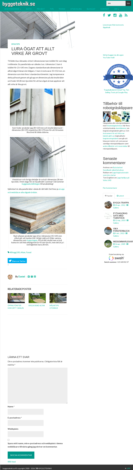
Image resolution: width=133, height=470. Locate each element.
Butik (29, 9)
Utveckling (76, 9)
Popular (108, 196)
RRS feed (12, 461)
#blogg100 (15, 252)
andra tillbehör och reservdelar (115, 146)
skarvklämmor (121, 128)
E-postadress (15, 417)
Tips (52, 9)
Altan (23, 252)
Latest (120, 196)
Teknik (62, 9)
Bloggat (91, 9)
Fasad (28, 252)
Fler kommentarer (110, 188)
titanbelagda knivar (114, 125)
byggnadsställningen (31, 184)
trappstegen (32, 240)
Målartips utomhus (54, 306)
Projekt (41, 9)
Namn (11, 406)
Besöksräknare (12, 9)
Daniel (21, 276)
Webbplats (13, 429)
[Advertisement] (37, 335)
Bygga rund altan (37, 305)
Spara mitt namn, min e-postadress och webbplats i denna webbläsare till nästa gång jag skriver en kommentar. (35, 445)
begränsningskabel (110, 138)
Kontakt (104, 9)
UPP (127, 468)
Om (116, 9)
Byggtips (15, 44)
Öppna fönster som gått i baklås (16, 306)
